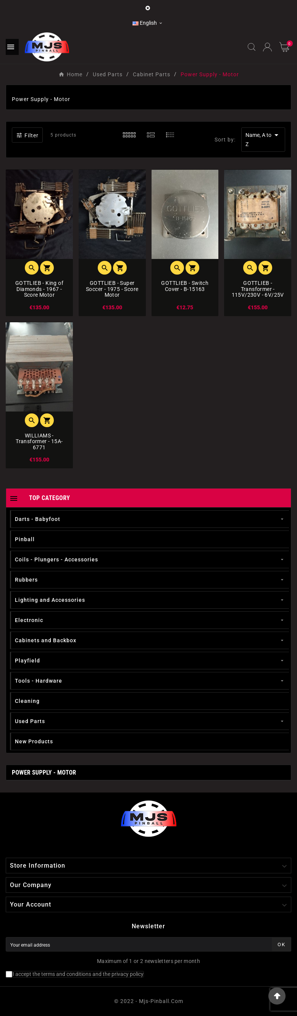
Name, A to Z (263, 138)
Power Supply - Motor (44, 772)
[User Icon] (267, 47)
